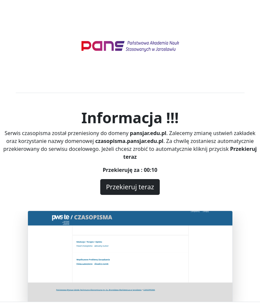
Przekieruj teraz (130, 186)
